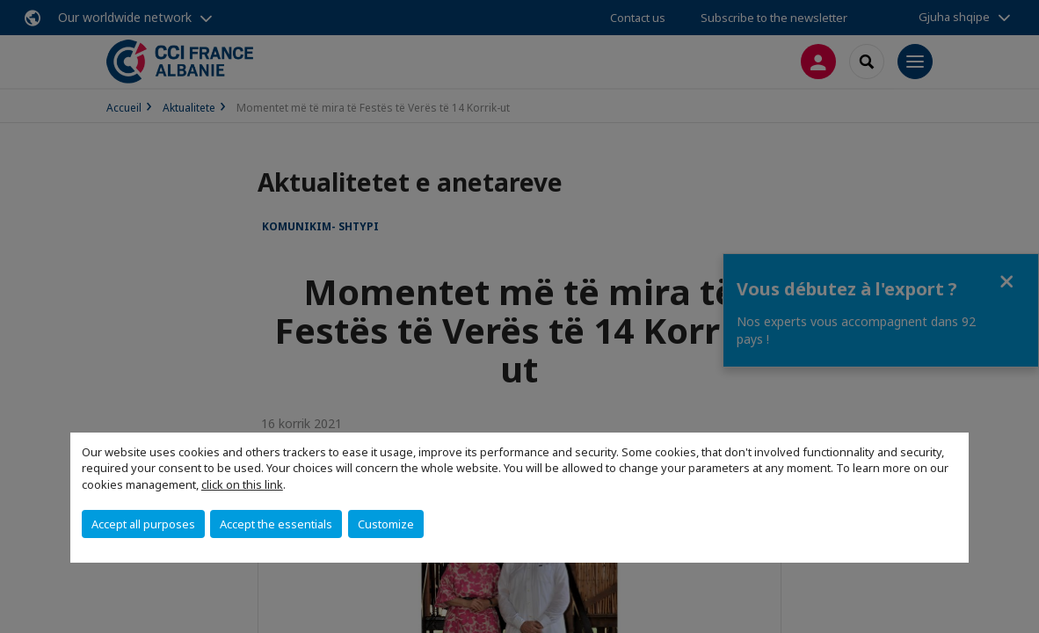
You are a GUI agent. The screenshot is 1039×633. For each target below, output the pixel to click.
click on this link (242, 484)
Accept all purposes (143, 524)
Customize (386, 524)
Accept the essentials (276, 524)
